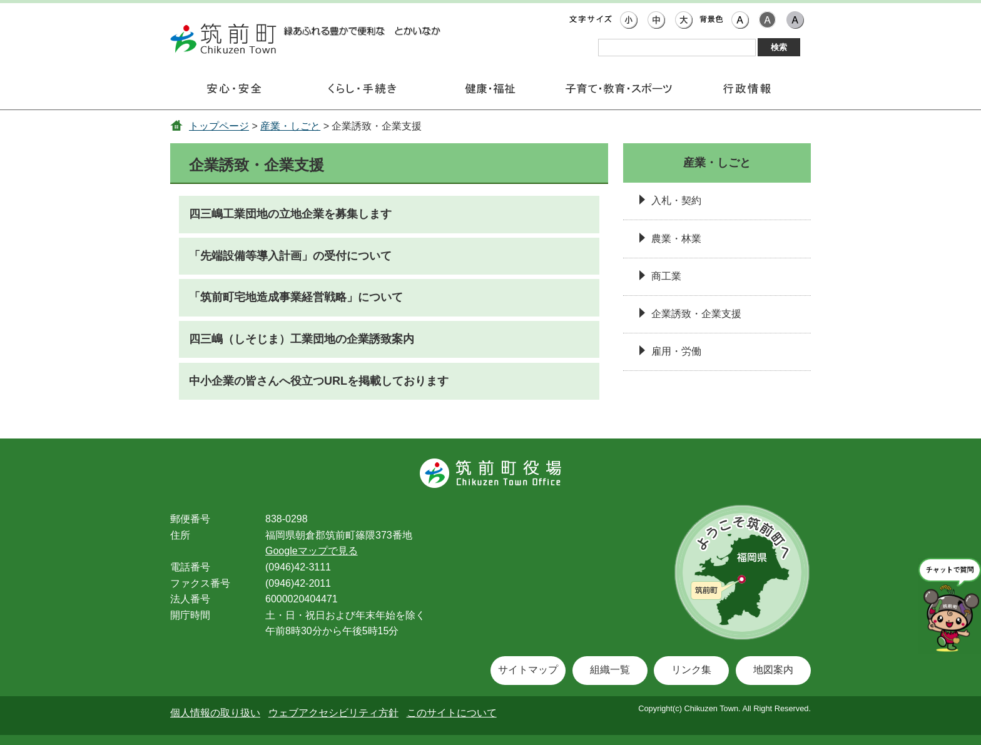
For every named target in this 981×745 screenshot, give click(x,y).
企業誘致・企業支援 (696, 313)
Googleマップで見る (311, 550)
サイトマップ (528, 669)
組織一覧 (610, 669)
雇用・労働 (676, 351)
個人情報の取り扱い (215, 712)
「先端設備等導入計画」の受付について (290, 256)
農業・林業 (676, 238)
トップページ (219, 126)
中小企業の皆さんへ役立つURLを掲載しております (319, 381)
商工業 (666, 276)
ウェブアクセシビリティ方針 (333, 712)
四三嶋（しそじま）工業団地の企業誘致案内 (301, 339)
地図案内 (773, 669)
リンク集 (691, 669)
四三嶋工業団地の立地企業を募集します (290, 214)
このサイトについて (452, 712)
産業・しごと (290, 126)
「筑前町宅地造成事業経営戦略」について (296, 297)
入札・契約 (676, 200)
